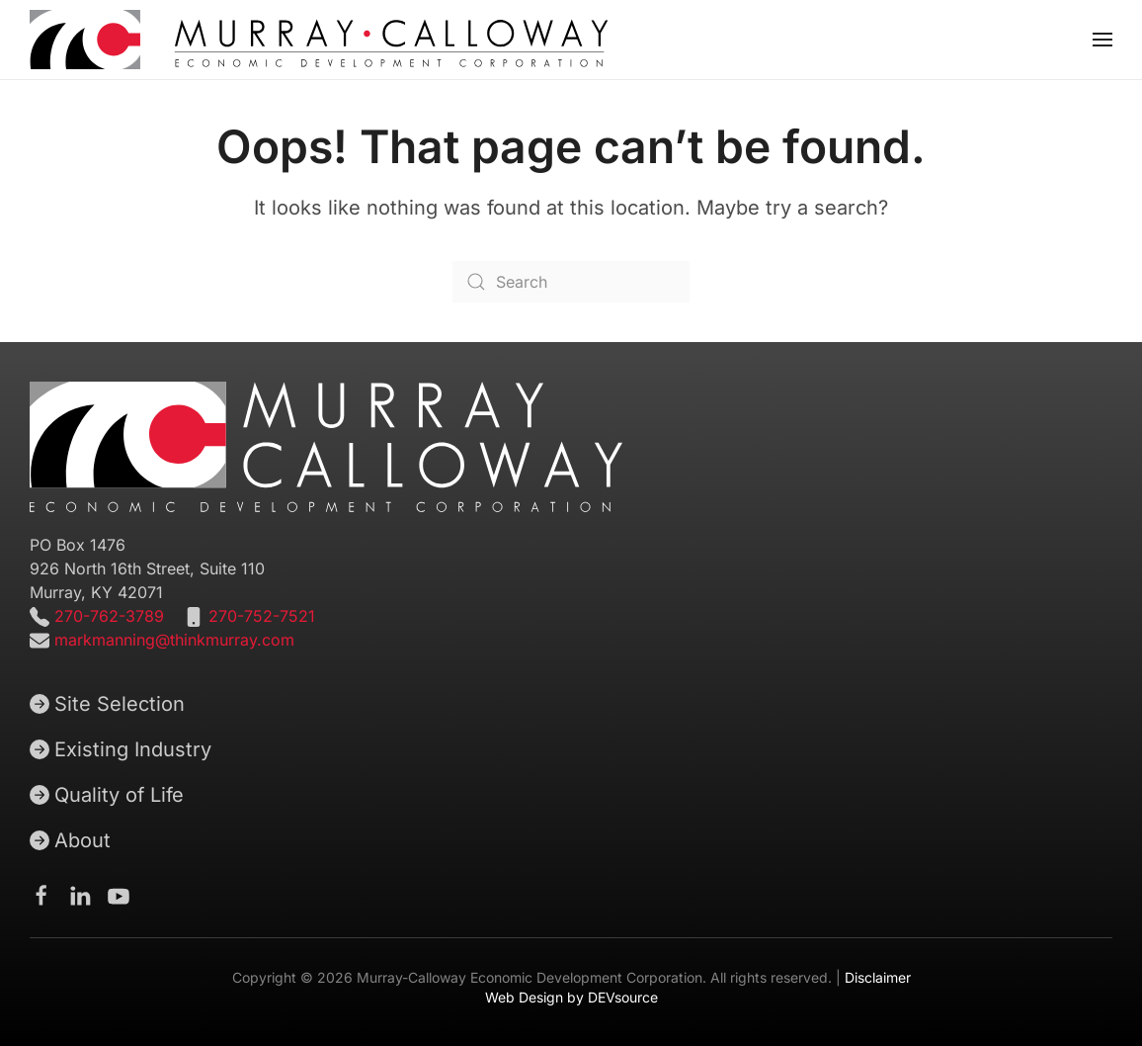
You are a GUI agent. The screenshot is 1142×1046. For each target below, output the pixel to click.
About (70, 840)
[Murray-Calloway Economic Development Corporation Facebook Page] (41, 895)
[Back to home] (319, 39)
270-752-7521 (261, 616)
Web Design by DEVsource (571, 997)
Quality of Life (107, 795)
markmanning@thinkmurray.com (174, 640)
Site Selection (107, 704)
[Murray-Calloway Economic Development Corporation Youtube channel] (118, 895)
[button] (1102, 39)
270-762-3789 (106, 616)
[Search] (571, 282)
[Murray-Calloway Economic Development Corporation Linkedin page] (80, 895)
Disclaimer (878, 977)
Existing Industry (120, 749)
